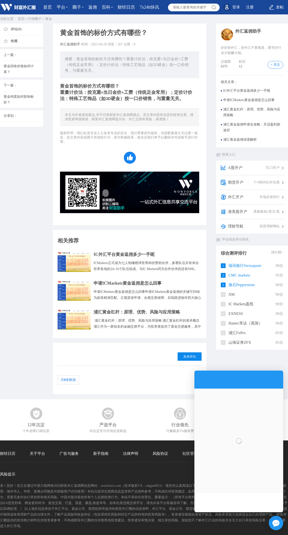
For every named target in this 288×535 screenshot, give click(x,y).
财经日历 (126, 7)
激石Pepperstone (241, 285)
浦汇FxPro (237, 333)
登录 (236, 7)
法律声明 (130, 453)
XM (231, 294)
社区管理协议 (193, 453)
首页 (47, 7)
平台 (61, 7)
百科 (106, 7)
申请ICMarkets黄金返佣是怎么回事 (128, 283)
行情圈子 (35, 19)
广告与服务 (69, 453)
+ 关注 (275, 64)
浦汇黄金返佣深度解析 (240, 139)
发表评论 (189, 356)
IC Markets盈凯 (240, 304)
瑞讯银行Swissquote (244, 266)
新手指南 (100, 453)
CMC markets (239, 275)
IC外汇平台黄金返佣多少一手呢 (124, 254)
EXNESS (235, 314)
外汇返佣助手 (70, 44)
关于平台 (37, 453)
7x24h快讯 (149, 7)
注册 (250, 7)
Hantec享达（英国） (245, 323)
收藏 (14, 41)
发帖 (280, 7)
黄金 (48, 19)
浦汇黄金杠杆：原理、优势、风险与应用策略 (137, 312)
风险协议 (160, 453)
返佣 (92, 7)
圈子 (76, 7)
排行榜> (277, 252)
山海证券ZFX (239, 342)
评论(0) (16, 29)
